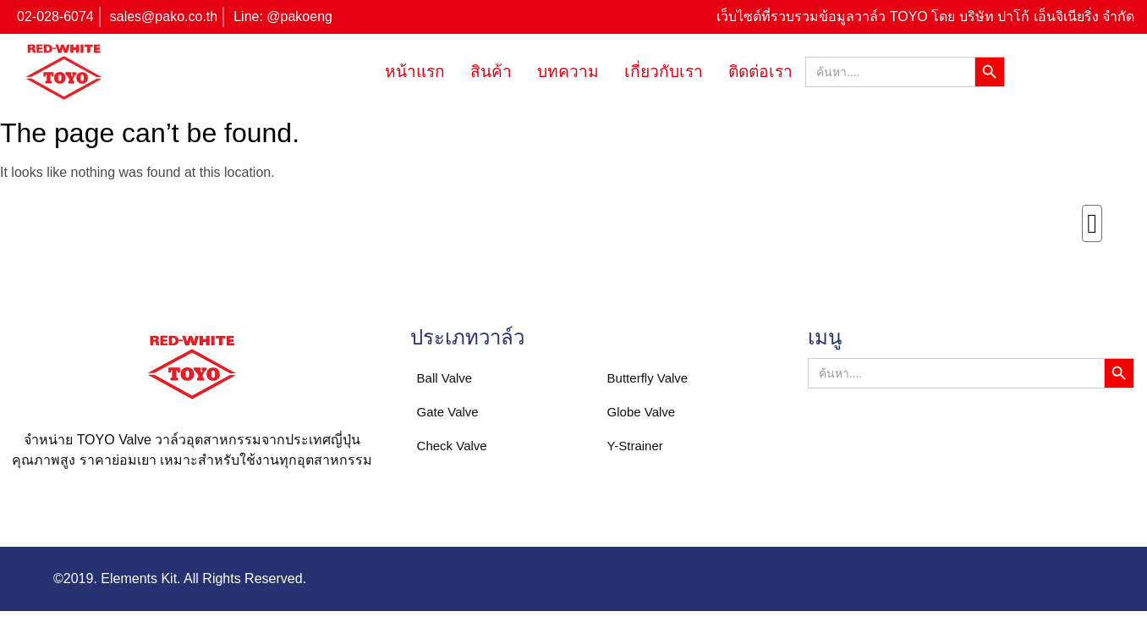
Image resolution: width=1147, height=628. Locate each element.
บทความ (568, 71)
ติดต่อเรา (760, 71)
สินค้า (491, 71)
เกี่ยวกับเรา (663, 71)
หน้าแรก (415, 71)
